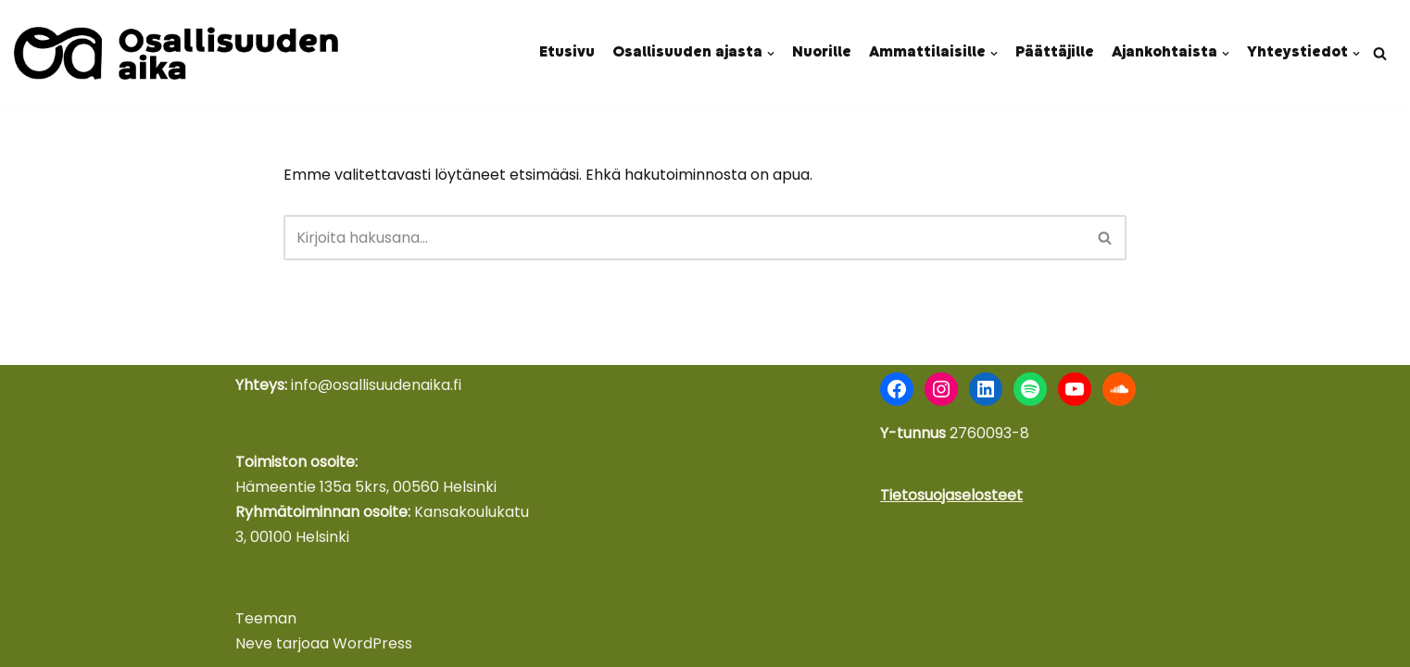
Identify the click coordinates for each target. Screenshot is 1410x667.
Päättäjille (1054, 52)
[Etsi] (1380, 53)
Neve (253, 643)
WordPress (372, 643)
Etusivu (567, 52)
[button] (770, 53)
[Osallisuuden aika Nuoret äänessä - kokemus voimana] (176, 53)
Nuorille (821, 52)
